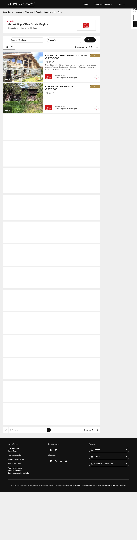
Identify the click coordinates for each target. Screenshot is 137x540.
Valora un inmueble (15, 468)
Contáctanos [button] (13, 451)
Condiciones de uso (88, 485)
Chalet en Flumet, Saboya (49, 144)
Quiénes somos (14, 448)
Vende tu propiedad (15, 470)
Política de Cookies (103, 485)
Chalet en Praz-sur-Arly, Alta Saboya (59, 86)
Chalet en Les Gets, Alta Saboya (52, 117)
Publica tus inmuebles (16, 459)
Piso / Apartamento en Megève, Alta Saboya (56, 171)
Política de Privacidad (72, 485)
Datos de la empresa (118, 485)
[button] (27, 40)
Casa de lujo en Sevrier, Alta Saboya (48, 247)
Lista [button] (9, 47)
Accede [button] (122, 4)
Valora (85, 4)
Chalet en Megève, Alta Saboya (46, 225)
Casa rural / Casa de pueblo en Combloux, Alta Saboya (66, 55)
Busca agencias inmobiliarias (18, 473)
